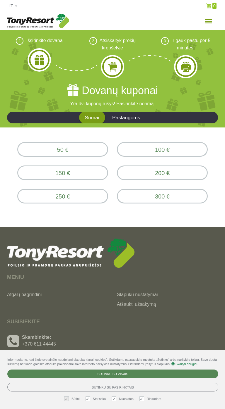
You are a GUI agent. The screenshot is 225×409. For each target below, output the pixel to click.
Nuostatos (123, 399)
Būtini (73, 399)
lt (12, 6)
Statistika (96, 399)
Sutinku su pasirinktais (113, 387)
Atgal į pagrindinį (24, 294)
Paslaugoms (126, 117)
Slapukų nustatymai (137, 294)
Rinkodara (151, 399)
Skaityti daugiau (184, 364)
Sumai (92, 117)
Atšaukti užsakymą (136, 304)
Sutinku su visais (112, 374)
